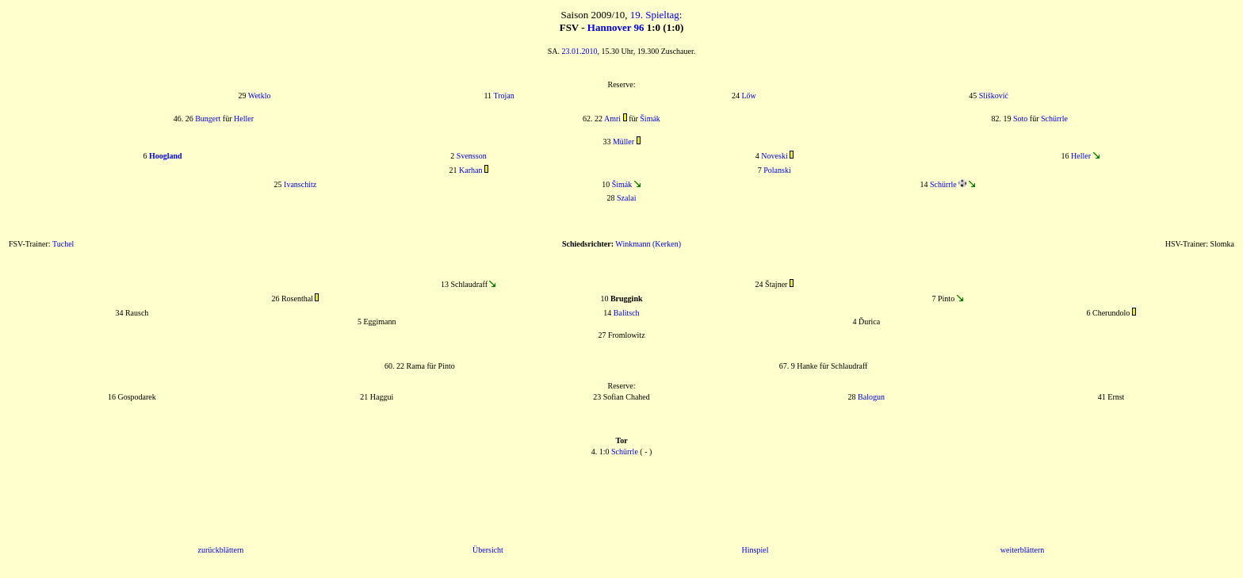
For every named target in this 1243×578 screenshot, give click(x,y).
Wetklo (259, 95)
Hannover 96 (615, 27)
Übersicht (487, 549)
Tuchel (63, 243)
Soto (1020, 118)
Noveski (774, 155)
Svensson (472, 155)
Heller (244, 118)
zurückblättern (221, 549)
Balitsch (627, 312)
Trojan (503, 95)
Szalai (626, 197)
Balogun (871, 396)
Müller (623, 141)
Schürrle (1054, 118)
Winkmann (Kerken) (648, 243)
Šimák (650, 118)
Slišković (993, 95)
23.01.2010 (580, 51)
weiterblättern (1022, 549)
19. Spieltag (654, 15)
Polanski (776, 170)
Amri (612, 118)
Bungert (207, 118)
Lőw (748, 95)
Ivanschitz (300, 184)
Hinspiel (755, 549)
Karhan (470, 170)
